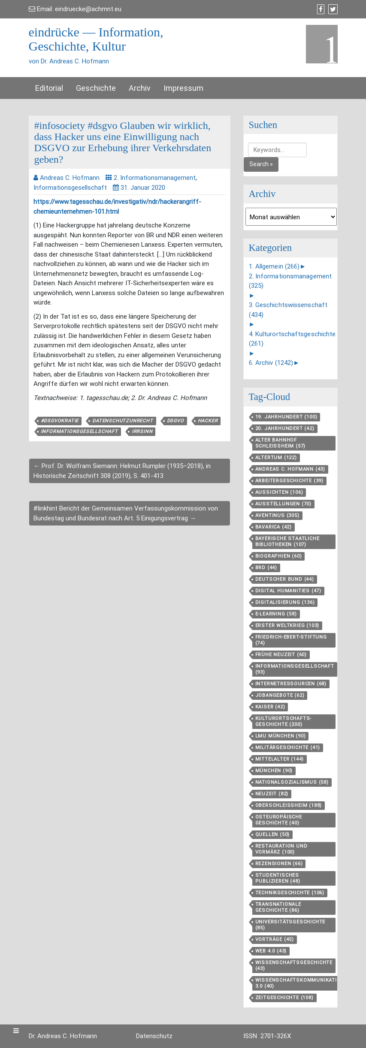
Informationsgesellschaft (70, 187)
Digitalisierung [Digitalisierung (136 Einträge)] (285, 602)
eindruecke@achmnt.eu (88, 9)
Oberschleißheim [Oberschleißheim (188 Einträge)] (288, 805)
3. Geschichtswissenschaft (288, 310)
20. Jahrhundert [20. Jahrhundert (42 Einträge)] (285, 428)
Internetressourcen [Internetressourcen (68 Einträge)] (291, 684)
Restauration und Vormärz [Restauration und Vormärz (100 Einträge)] (281, 849)
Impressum (183, 88)
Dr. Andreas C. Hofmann (63, 1036)
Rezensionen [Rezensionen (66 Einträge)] (279, 863)
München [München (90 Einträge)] (274, 770)
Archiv (140, 88)
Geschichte (96, 88)
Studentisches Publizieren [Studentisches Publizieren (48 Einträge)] (277, 878)
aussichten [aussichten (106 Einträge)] (279, 492)
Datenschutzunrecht (122, 421)
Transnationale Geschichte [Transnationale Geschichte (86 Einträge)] (278, 907)
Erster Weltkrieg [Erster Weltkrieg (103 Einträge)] (287, 625)
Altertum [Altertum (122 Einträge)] (276, 457)
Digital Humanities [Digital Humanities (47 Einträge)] (288, 591)
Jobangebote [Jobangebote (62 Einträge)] (280, 695)
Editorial (49, 88)
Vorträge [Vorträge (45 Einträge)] (274, 939)
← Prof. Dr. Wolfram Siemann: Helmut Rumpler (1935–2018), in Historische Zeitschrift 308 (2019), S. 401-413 (122, 471)
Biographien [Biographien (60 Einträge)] (278, 556)
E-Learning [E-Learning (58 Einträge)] (276, 614)
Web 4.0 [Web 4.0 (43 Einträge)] (271, 951)
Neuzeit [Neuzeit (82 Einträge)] (272, 794)
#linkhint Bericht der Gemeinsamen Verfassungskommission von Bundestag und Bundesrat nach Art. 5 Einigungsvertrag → (125, 513)
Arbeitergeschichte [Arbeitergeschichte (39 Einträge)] (289, 481)
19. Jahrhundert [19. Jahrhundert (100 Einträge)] (286, 417)
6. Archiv (271, 363)
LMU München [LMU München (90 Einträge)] (280, 736)
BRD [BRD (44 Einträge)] (266, 567)
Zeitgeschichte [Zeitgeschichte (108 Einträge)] (284, 997)
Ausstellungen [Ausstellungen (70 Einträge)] (283, 504)
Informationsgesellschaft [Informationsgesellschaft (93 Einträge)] (294, 669)
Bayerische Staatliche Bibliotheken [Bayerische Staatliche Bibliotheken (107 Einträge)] (287, 541)
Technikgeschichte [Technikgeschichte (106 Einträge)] (289, 893)
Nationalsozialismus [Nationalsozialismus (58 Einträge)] (292, 782)
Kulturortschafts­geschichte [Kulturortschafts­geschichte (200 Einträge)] (283, 721)
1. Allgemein (274, 266)
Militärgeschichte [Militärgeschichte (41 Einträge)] (288, 747)
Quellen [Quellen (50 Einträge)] (272, 834)
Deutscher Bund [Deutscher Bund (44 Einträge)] (284, 579)
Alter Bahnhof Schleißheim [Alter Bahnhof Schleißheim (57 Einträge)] (280, 443)
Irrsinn (142, 431)
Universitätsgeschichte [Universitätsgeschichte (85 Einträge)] (290, 925)
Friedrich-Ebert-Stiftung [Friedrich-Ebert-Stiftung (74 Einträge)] (291, 640)
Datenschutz (154, 1036)
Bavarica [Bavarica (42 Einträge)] (273, 527)
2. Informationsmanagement (155, 178)
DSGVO (175, 421)
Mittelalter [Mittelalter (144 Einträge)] (279, 759)
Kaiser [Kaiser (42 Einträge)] (270, 707)
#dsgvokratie (60, 421)
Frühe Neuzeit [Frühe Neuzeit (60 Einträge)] (281, 654)
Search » (261, 164)
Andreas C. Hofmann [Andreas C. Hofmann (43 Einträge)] (290, 469)
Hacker (208, 421)
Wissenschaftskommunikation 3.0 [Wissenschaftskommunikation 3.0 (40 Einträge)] (300, 983)
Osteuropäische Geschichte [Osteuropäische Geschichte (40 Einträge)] (278, 820)
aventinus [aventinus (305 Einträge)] (277, 515)
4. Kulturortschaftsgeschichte (292, 339)
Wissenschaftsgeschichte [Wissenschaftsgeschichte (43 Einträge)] (294, 965)
